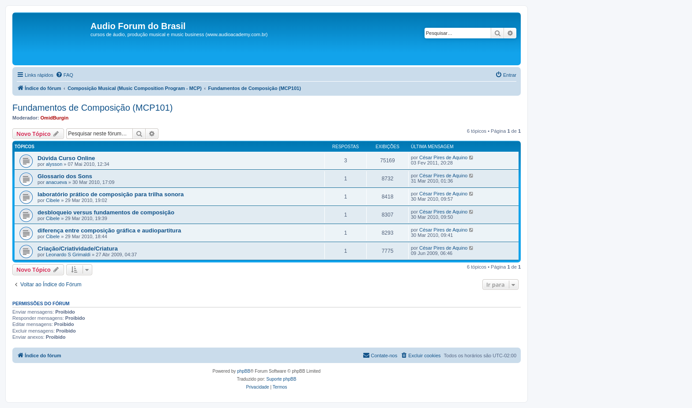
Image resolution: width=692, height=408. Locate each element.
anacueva (56, 182)
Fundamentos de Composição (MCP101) (92, 107)
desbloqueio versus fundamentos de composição (106, 212)
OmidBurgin (55, 117)
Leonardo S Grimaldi (68, 254)
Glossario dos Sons (65, 176)
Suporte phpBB (282, 379)
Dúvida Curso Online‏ (66, 158)
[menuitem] (64, 75)
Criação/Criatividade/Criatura (78, 248)
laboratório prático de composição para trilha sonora (111, 194)
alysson (54, 164)
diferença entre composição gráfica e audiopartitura (109, 230)
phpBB (243, 371)
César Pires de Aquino (443, 157)
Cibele (53, 200)
